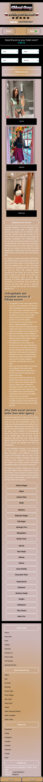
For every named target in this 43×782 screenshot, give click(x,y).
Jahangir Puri (21, 527)
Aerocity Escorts (10, 665)
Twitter (7, 733)
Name (7, 675)
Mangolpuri (21, 533)
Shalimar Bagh (21, 593)
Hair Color (8, 699)
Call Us (21, 42)
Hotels (7, 707)
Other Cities (9, 719)
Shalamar (21, 587)
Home (8, 31)
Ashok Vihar (21, 497)
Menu (33, 31)
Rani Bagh (21, 551)
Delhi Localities (10, 715)
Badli (21, 503)
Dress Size (8, 703)
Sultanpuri (21, 605)
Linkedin (8, 745)
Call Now (11, 779)
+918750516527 (25, 22)
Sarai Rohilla (21, 569)
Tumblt (7, 754)
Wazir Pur (21, 616)
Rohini (21, 563)
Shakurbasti (21, 582)
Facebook (8, 729)
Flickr (6, 758)
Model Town (21, 539)
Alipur (21, 491)
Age (6, 679)
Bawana (21, 510)
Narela (21, 546)
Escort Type (9, 691)
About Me (8, 637)
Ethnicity (8, 687)
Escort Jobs (9, 657)
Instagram (8, 737)
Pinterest (8, 749)
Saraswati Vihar (21, 575)
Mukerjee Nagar (21, 516)
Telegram (15, 774)
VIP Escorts (9, 661)
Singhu (21, 599)
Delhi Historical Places (13, 711)
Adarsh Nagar (21, 485)
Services (8, 649)
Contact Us (8, 653)
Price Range (9, 695)
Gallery (7, 645)
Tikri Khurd (21, 611)
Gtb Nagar (21, 521)
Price (6, 641)
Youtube (7, 741)
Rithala (21, 557)
